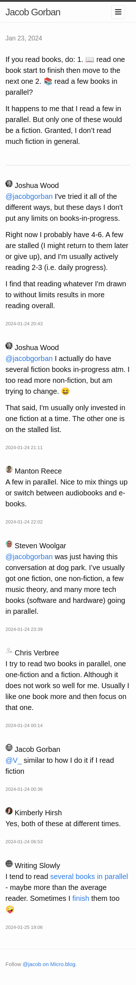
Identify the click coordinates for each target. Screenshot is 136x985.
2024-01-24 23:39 (24, 629)
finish (81, 898)
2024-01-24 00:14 (24, 725)
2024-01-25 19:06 (24, 927)
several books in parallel (89, 876)
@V (13, 760)
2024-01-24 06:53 (24, 841)
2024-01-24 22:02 (24, 522)
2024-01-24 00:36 (24, 789)
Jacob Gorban (32, 12)
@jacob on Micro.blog (49, 964)
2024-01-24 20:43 (24, 323)
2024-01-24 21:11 (24, 447)
